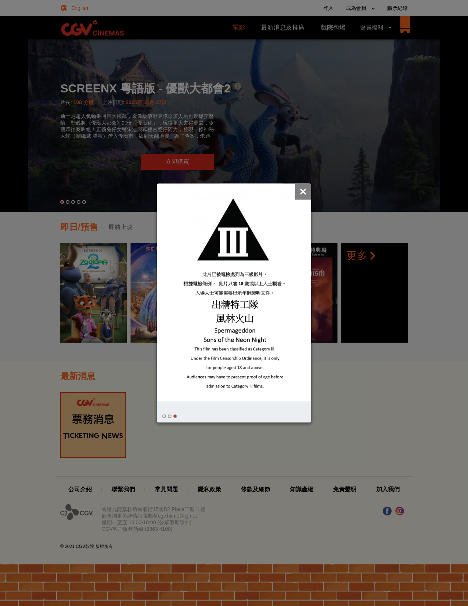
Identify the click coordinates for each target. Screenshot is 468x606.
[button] (164, 416)
